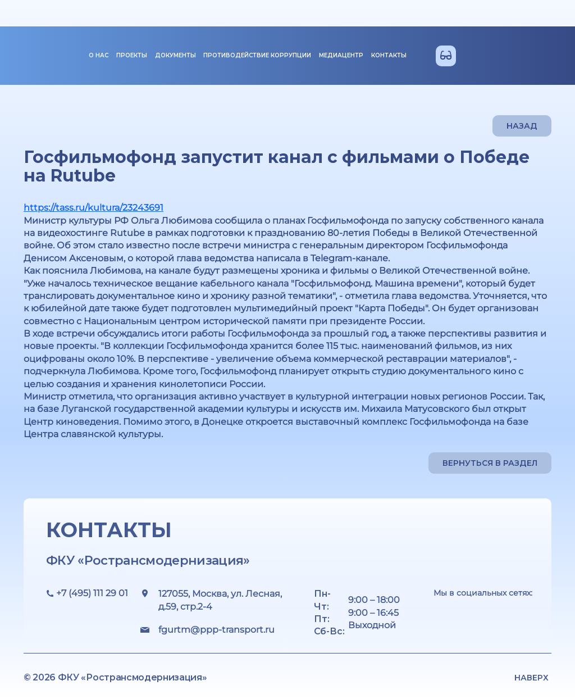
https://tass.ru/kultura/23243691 (93, 207)
